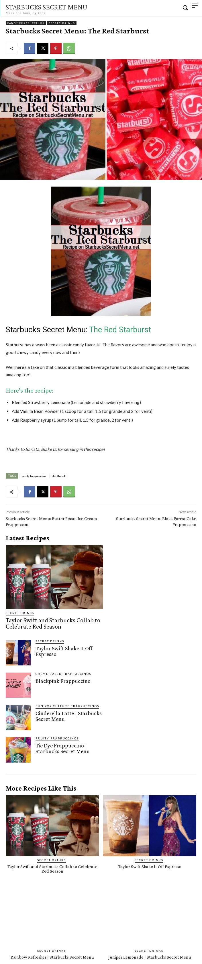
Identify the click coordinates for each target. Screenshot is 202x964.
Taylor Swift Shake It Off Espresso (64, 651)
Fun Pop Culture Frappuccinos (67, 706)
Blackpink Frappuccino (63, 681)
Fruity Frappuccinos (57, 738)
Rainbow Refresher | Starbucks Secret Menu (52, 957)
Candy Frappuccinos (26, 23)
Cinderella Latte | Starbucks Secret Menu (69, 716)
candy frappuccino (34, 475)
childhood (58, 475)
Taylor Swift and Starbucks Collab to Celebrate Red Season (53, 623)
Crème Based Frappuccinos (63, 673)
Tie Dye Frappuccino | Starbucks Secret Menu (63, 748)
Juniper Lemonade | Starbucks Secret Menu (149, 957)
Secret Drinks (62, 23)
